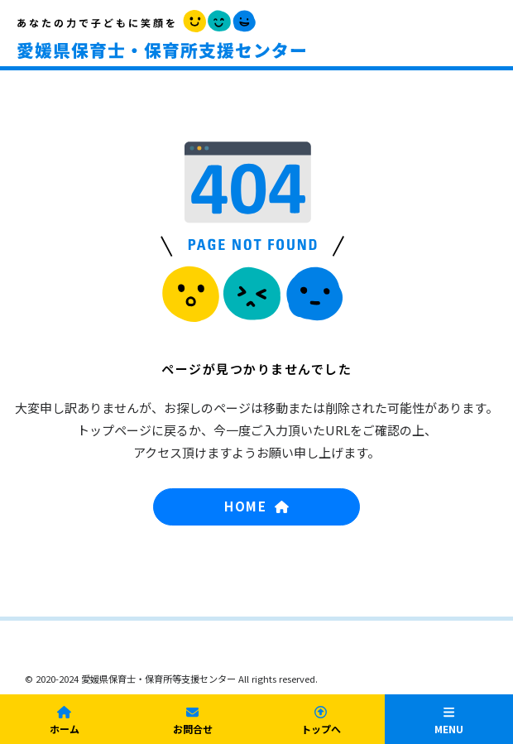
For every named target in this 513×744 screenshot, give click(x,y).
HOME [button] (256, 506)
